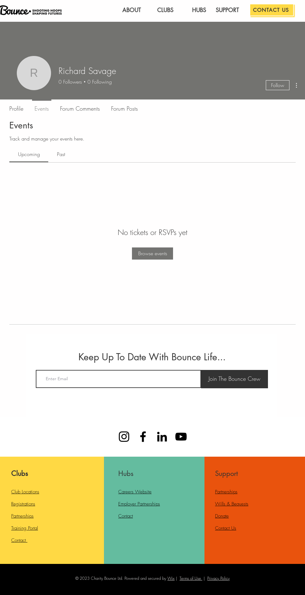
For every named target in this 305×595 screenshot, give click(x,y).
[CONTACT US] (272, 10)
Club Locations (25, 492)
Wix (171, 578)
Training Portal (24, 528)
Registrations (23, 504)
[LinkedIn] (162, 437)
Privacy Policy (218, 578)
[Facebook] (143, 437)
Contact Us (225, 528)
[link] (29, 154)
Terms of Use (190, 578)
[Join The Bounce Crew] (234, 379)
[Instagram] (124, 437)
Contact (19, 540)
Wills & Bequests (231, 504)
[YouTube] (181, 437)
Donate (222, 516)
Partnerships (22, 516)
